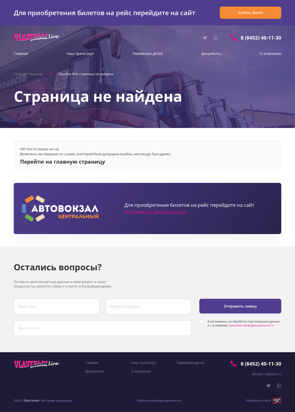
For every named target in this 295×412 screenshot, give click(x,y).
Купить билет (250, 12)
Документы (211, 53)
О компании (270, 53)
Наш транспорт (80, 53)
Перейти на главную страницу (62, 161)
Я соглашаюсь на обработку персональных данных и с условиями (244, 323)
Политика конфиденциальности (159, 400)
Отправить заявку (240, 306)
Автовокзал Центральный (155, 211)
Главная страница (28, 74)
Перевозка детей (148, 53)
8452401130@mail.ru (266, 374)
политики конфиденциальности (250, 325)
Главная (21, 53)
